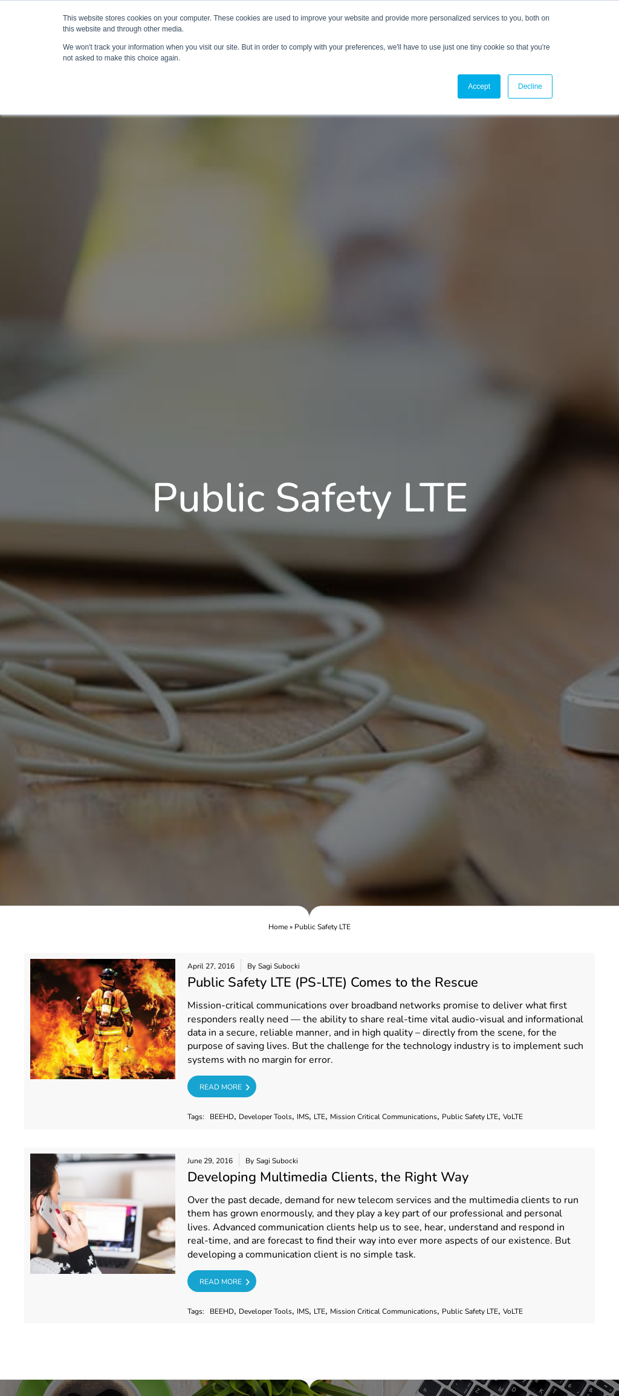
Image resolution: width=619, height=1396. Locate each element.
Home (278, 927)
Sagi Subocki (279, 966)
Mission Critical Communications (383, 1117)
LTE (319, 1117)
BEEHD (222, 1117)
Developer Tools (265, 1117)
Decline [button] (530, 86)
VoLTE (513, 1117)
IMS (303, 1117)
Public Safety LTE (470, 1117)
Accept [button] (479, 86)
